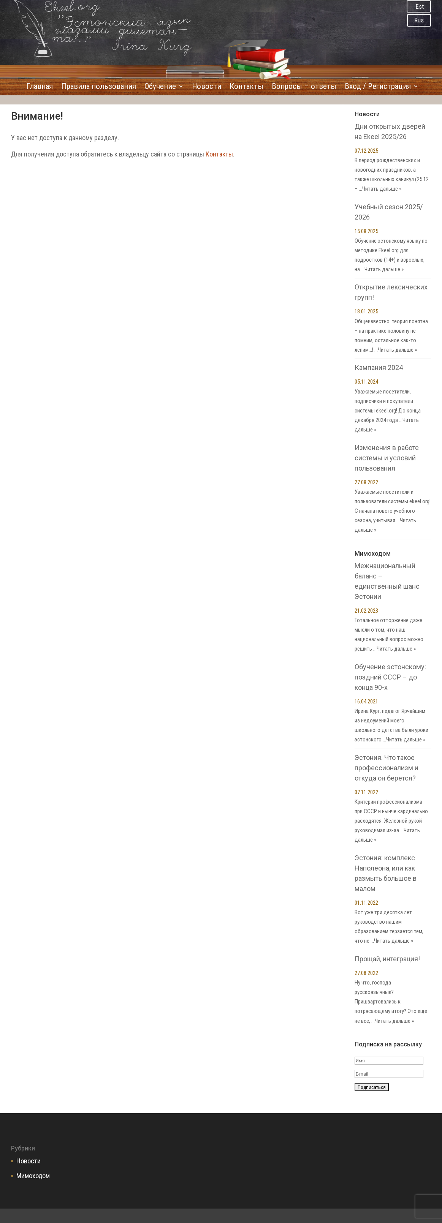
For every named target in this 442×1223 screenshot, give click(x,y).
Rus (419, 20)
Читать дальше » (381, 188)
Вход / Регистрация (378, 87)
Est (419, 6)
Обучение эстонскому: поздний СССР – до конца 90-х (390, 677)
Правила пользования (98, 87)
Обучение (160, 87)
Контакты (246, 87)
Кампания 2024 (379, 367)
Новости (206, 87)
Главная (39, 87)
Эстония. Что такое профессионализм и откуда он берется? (386, 768)
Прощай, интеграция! (387, 959)
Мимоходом (33, 1176)
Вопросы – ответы (304, 87)
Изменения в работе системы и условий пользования (387, 458)
